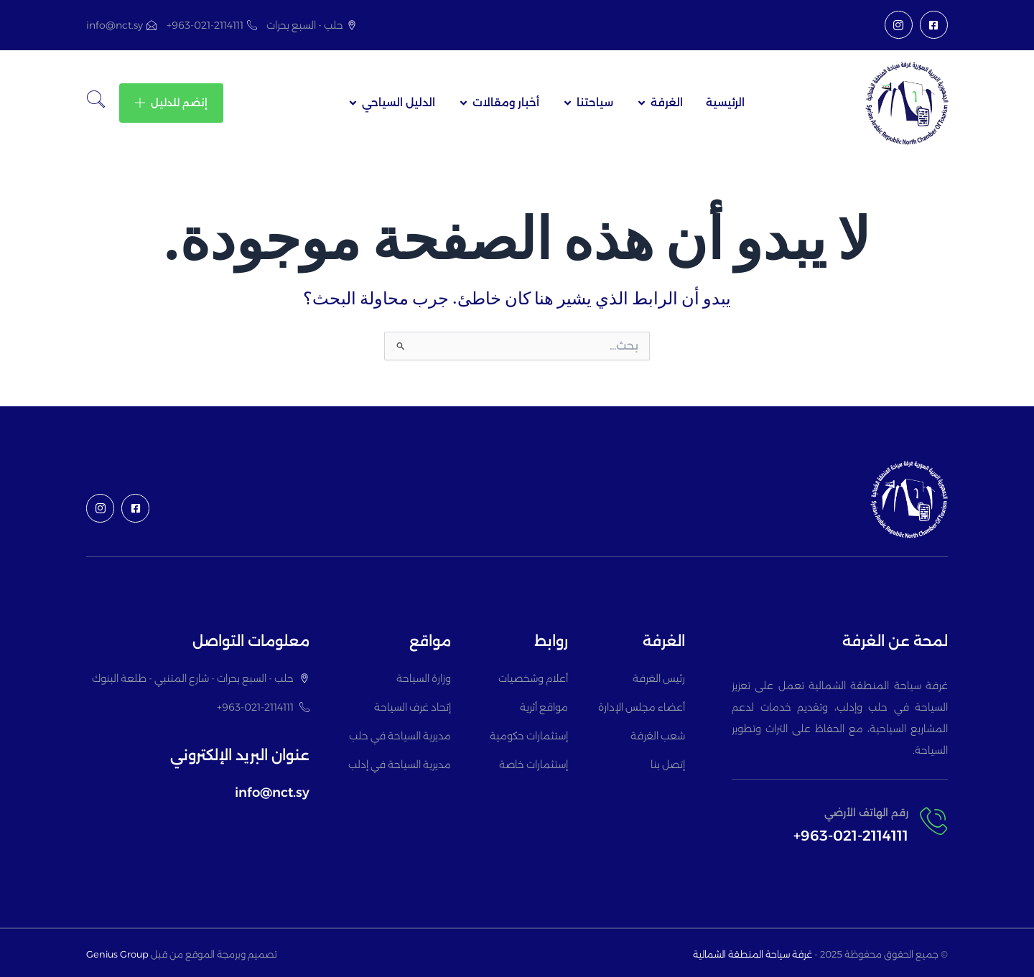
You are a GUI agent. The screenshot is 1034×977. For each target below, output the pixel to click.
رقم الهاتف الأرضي (866, 812)
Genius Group (117, 954)
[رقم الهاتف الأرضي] (933, 821)
